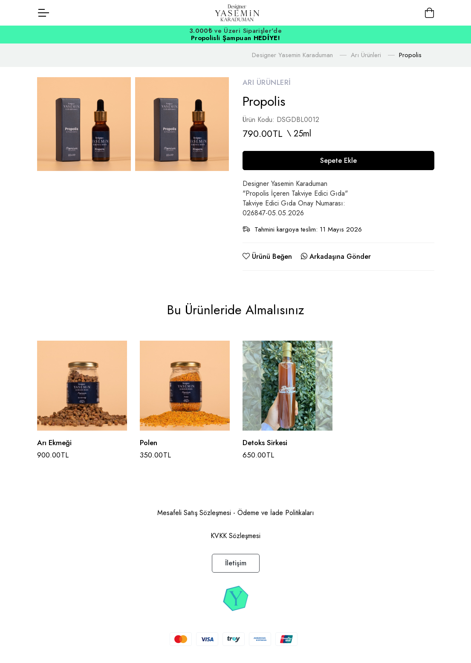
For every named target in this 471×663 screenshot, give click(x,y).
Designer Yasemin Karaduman (292, 55)
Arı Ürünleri (366, 55)
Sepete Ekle (338, 160)
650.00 (259, 455)
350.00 (155, 455)
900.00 (53, 455)
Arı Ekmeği (54, 442)
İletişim (235, 563)
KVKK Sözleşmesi (235, 536)
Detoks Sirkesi (265, 442)
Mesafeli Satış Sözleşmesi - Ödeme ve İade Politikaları (235, 513)
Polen (148, 442)
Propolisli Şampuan (235, 38)
